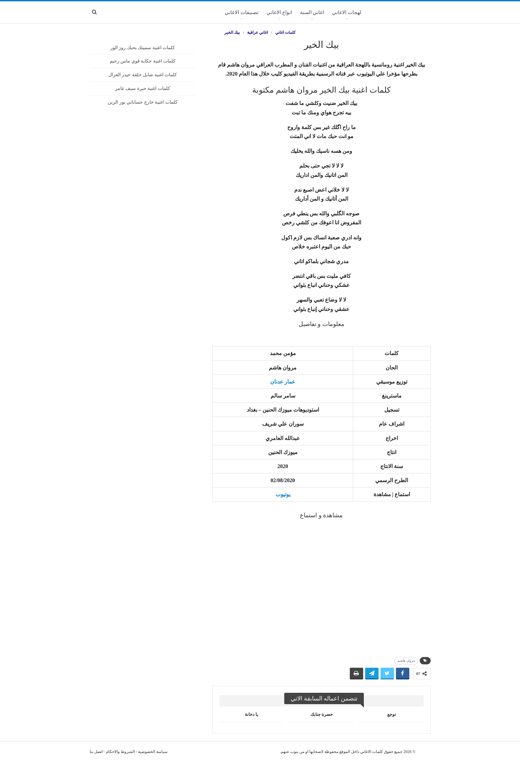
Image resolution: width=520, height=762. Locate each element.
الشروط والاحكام (120, 751)
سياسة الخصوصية (153, 751)
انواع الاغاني (279, 12)
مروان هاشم (406, 660)
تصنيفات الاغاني (241, 12)
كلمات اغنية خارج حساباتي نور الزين (143, 102)
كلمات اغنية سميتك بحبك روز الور (142, 47)
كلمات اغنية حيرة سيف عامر (142, 88)
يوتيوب (283, 494)
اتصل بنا (96, 751)
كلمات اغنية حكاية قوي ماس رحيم (143, 61)
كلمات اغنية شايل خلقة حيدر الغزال (142, 74)
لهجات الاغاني (346, 12)
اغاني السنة (312, 12)
